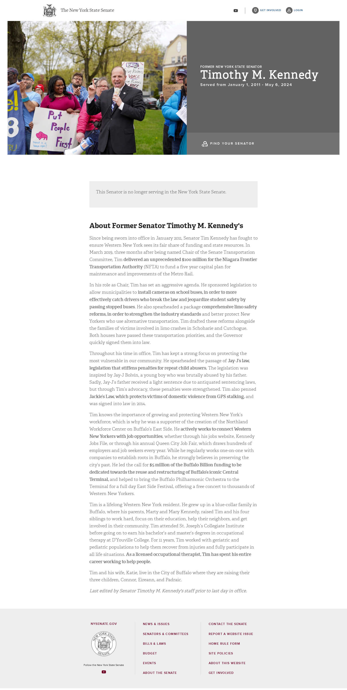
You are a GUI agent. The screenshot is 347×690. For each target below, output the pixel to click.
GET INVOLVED (221, 674)
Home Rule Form (224, 645)
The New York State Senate (87, 11)
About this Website (227, 664)
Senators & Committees (165, 635)
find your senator (232, 145)
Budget (150, 655)
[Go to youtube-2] (236, 11)
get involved (270, 11)
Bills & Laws (154, 645)
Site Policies (221, 655)
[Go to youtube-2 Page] (103, 673)
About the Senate (160, 674)
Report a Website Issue (231, 635)
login (298, 11)
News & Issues (156, 625)
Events (149, 664)
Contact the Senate (228, 625)
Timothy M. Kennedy (259, 77)
